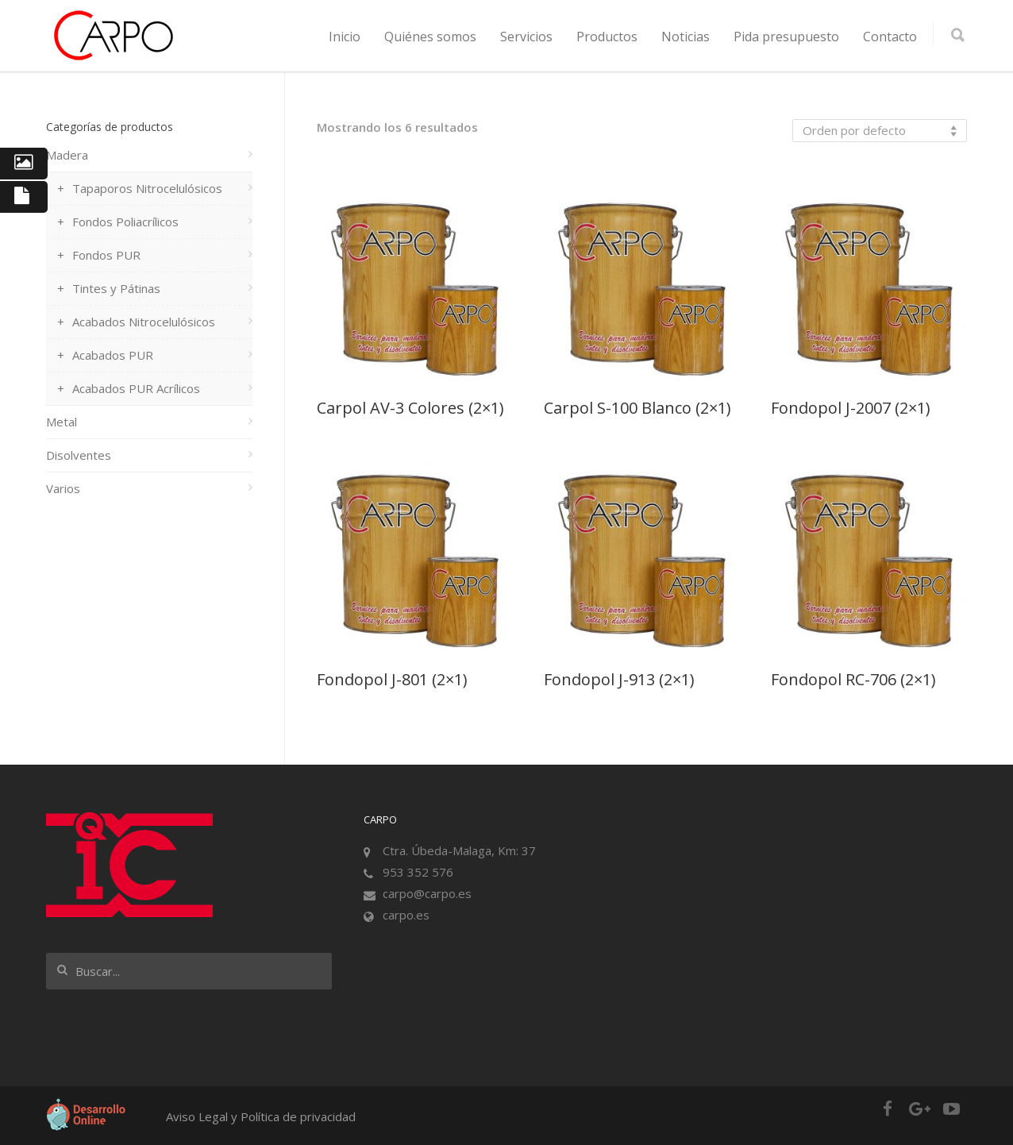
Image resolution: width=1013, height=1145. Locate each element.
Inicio (344, 36)
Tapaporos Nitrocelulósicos (147, 188)
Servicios (526, 36)
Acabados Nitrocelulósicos (143, 322)
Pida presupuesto (786, 36)
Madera (67, 155)
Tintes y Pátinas (116, 288)
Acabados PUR (112, 355)
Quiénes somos (430, 36)
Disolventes (78, 455)
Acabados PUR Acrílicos (136, 388)
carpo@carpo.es (427, 893)
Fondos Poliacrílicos (125, 221)
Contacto (890, 36)
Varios (63, 488)
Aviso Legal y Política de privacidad (261, 1116)
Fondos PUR (106, 255)
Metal (61, 422)
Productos (606, 36)
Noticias (685, 36)
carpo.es (406, 915)
